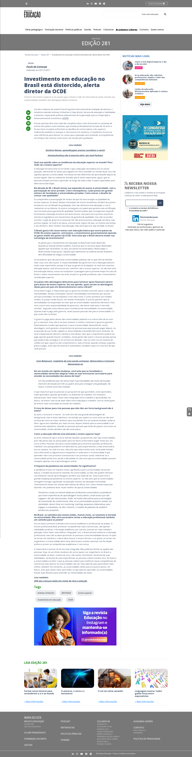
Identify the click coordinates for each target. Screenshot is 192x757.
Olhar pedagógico (34, 29)
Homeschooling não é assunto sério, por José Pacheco (75, 155)
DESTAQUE (66, 593)
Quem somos (157, 29)
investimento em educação (49, 600)
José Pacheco (103, 741)
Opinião (65, 740)
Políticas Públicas (71, 733)
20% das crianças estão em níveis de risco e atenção (60, 581)
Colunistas (108, 29)
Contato (139, 727)
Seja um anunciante (32, 726)
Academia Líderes (126, 29)
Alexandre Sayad (104, 726)
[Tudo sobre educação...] (133, 14)
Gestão (87, 29)
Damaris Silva (103, 729)
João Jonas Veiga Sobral (107, 739)
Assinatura (29, 724)
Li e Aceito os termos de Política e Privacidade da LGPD (143, 209)
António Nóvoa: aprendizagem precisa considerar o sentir (75, 150)
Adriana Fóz (102, 724)
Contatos (144, 29)
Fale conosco (140, 730)
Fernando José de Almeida (108, 736)
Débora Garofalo (105, 734)
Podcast (97, 29)
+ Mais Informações (33, 701)
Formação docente (54, 29)
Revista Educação (34, 721)
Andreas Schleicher (45, 593)
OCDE (65, 118)
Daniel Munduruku (105, 731)
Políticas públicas (73, 29)
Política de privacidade (147, 738)
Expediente (138, 733)
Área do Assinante (157, 3)
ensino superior (85, 593)
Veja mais (145, 104)
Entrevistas (68, 727)
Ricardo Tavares (104, 744)
